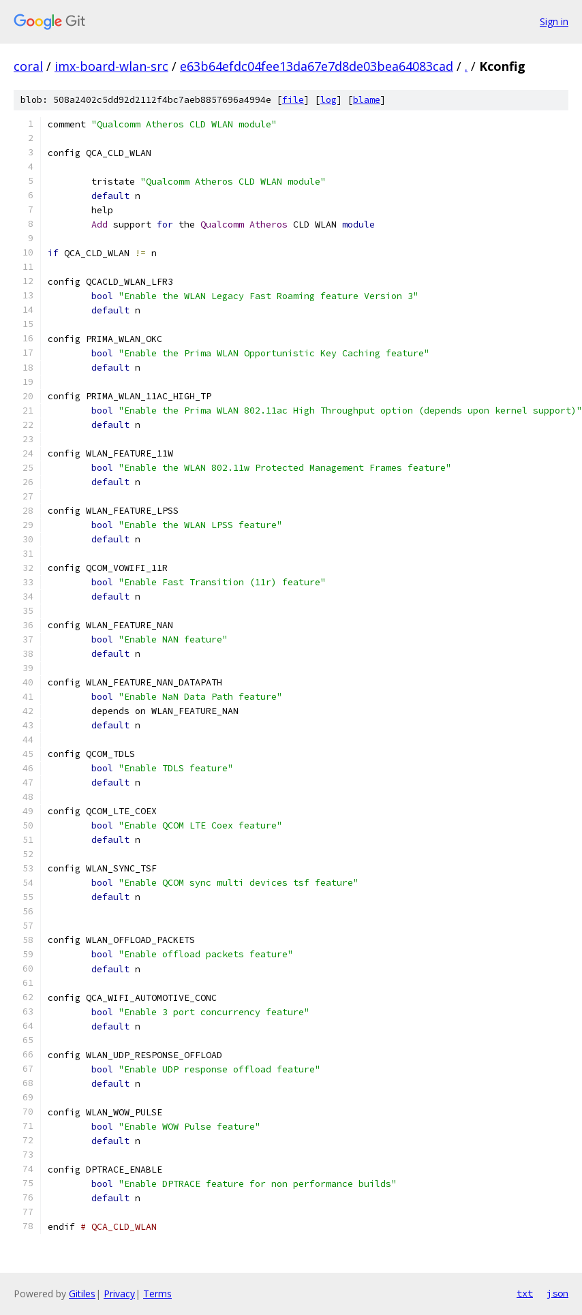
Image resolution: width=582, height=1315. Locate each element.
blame (366, 100)
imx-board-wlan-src (111, 66)
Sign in (554, 21)
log (328, 100)
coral (28, 66)
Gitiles (82, 1293)
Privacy (119, 1293)
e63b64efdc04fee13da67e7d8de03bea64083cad (316, 66)
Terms (157, 1293)
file (293, 100)
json (557, 1293)
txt (525, 1293)
